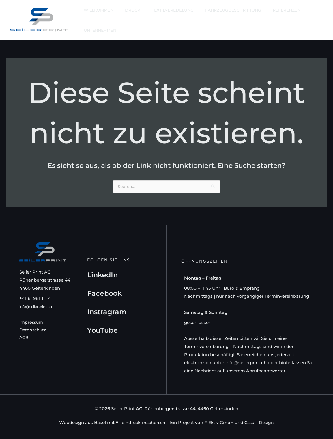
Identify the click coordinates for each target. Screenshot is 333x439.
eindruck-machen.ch (142, 422)
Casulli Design (261, 422)
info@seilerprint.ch (40, 306)
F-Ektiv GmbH (219, 422)
